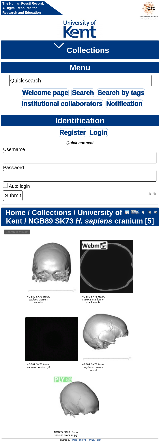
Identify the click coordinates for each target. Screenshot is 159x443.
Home (15, 212)
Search (83, 93)
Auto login (16, 186)
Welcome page (45, 93)
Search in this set (17, 231)
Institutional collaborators (61, 104)
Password (13, 167)
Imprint (82, 440)
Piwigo (74, 440)
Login (98, 132)
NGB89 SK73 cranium (85, 221)
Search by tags (121, 93)
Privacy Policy (94, 440)
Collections (88, 50)
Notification (124, 104)
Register (72, 132)
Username (14, 149)
